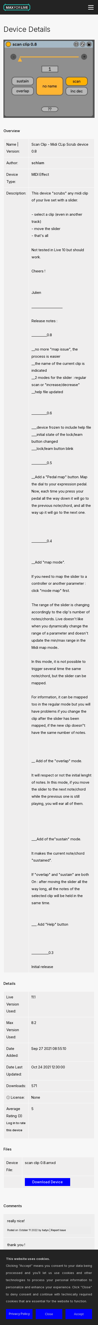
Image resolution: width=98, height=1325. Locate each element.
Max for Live (17, 7)
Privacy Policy (19, 1314)
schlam (38, 163)
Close (49, 1314)
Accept (78, 1314)
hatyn (45, 1230)
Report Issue (58, 1230)
